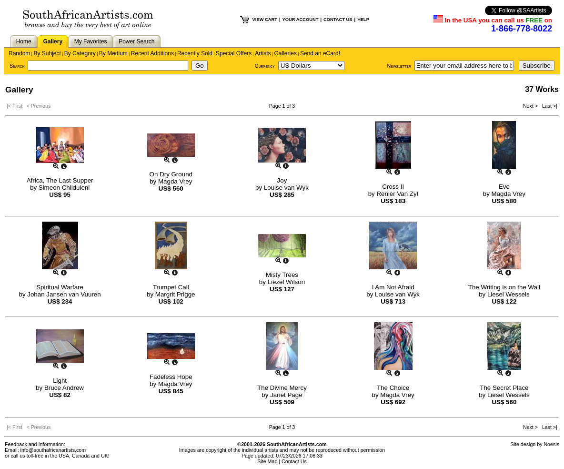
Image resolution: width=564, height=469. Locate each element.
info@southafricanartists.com (53, 450)
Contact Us (294, 461)
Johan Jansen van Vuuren (64, 294)
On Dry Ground (171, 174)
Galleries (285, 53)
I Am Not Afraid (393, 287)
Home (23, 41)
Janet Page (286, 394)
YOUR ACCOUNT (300, 19)
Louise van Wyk (286, 187)
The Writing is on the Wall (504, 287)
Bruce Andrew (64, 387)
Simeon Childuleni (64, 187)
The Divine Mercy (282, 387)
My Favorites (90, 41)
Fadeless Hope (171, 376)
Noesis (551, 444)
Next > (531, 106)
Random (19, 53)
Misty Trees (282, 274)
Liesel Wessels (508, 294)
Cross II (393, 186)
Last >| (548, 106)
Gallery (52, 41)
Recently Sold (194, 53)
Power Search (136, 41)
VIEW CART (264, 19)
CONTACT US (337, 19)
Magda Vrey (175, 181)
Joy (282, 180)
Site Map (267, 461)
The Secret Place (504, 387)
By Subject (46, 53)
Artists (263, 53)
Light (60, 380)
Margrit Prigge (175, 294)
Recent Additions (152, 53)
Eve (504, 186)
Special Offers (234, 53)
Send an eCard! (320, 53)
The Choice (393, 387)
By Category (80, 53)
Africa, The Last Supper (60, 180)
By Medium (113, 53)
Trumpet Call (171, 287)
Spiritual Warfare (59, 287)
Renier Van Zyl (397, 193)
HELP (363, 19)
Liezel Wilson (286, 281)
